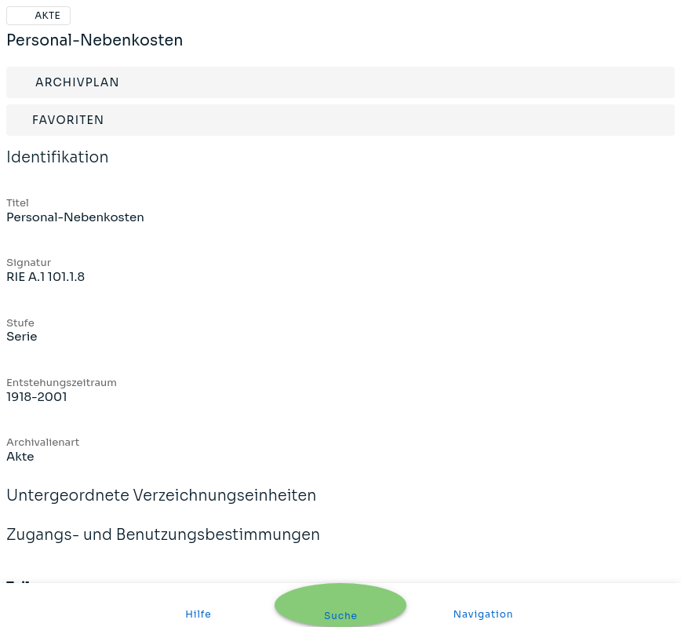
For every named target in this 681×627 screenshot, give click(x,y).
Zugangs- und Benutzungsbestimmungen (163, 545)
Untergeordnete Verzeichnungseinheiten (161, 506)
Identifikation (57, 168)
